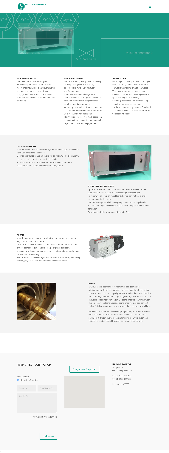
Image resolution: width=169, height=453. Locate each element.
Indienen (48, 436)
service (35, 380)
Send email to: (23, 377)
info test (23, 380)
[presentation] (37, 426)
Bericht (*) (37, 403)
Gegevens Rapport (84, 369)
